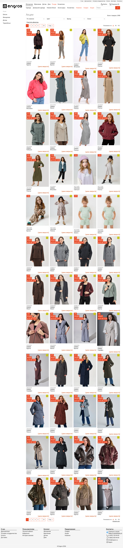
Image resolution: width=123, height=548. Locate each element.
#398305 (29, 306)
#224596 (29, 146)
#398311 (53, 267)
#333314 (100, 511)
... (40, 25)
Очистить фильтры (33, 22)
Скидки (86, 8)
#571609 (76, 186)
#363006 (76, 345)
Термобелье (7, 23)
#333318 (76, 511)
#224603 (29, 188)
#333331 (100, 347)
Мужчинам (47, 533)
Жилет (52, 108)
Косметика (70, 8)
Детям (5, 20)
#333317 (53, 511)
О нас (82, 1)
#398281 (29, 345)
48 (113, 25)
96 (115, 25)
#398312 (76, 267)
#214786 (100, 146)
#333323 (29, 470)
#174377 (76, 147)
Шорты (76, 233)
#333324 (53, 470)
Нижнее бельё (51, 8)
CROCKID (77, 188)
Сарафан (100, 350)
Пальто (52, 391)
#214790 (53, 146)
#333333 (29, 388)
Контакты (119, 1)
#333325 (29, 429)
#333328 (53, 388)
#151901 (29, 62)
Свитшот (77, 189)
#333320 (100, 470)
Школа (5, 14)
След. (51, 26)
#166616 (29, 105)
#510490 (76, 229)
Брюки (52, 65)
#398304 (100, 267)
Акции (92, 8)
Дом (45, 537)
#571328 (100, 186)
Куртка (29, 65)
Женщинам (6, 17)
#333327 (76, 429)
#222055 (53, 62)
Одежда (28, 8)
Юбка (99, 514)
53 (43, 25)
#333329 (76, 388)
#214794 (53, 105)
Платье (100, 66)
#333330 (100, 388)
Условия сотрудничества (99, 1)
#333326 (53, 429)
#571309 (29, 228)
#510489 (100, 229)
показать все (116, 521)
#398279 (76, 306)
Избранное (25, 533)
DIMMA (29, 63)
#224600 (100, 63)
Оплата (108, 1)
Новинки (79, 8)
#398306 (53, 306)
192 (119, 25)
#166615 (76, 63)
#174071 (76, 105)
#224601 (100, 105)
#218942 (53, 186)
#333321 (29, 511)
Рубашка (29, 149)
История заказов (27, 535)
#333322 (100, 429)
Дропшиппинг (88, 1)
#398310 (29, 267)
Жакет (100, 149)
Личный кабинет (27, 531)
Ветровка (77, 67)
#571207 (53, 228)
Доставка (113, 1)
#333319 (76, 470)
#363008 (53, 345)
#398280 (100, 306)
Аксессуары (61, 8)
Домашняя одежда (39, 8)
